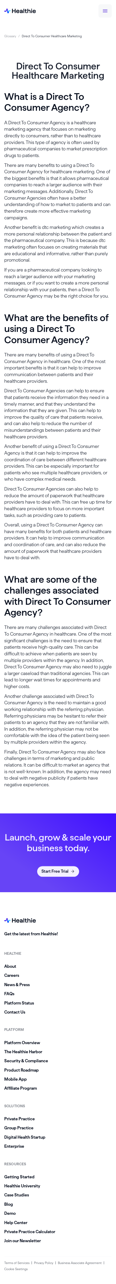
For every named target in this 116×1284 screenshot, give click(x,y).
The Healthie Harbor (23, 1052)
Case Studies (16, 1195)
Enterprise (14, 1146)
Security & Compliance (26, 1061)
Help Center (15, 1222)
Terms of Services (16, 1263)
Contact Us (14, 1012)
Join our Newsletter (22, 1240)
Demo (10, 1213)
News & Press (17, 984)
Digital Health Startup (24, 1137)
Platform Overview (22, 1042)
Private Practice (19, 1119)
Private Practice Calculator (29, 1231)
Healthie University (22, 1186)
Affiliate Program (20, 1088)
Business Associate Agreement (80, 1263)
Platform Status (19, 1003)
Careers (11, 975)
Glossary (10, 36)
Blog (8, 1204)
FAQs (9, 993)
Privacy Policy (43, 1263)
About (10, 966)
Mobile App (15, 1079)
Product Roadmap (21, 1070)
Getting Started (19, 1177)
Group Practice (18, 1128)
